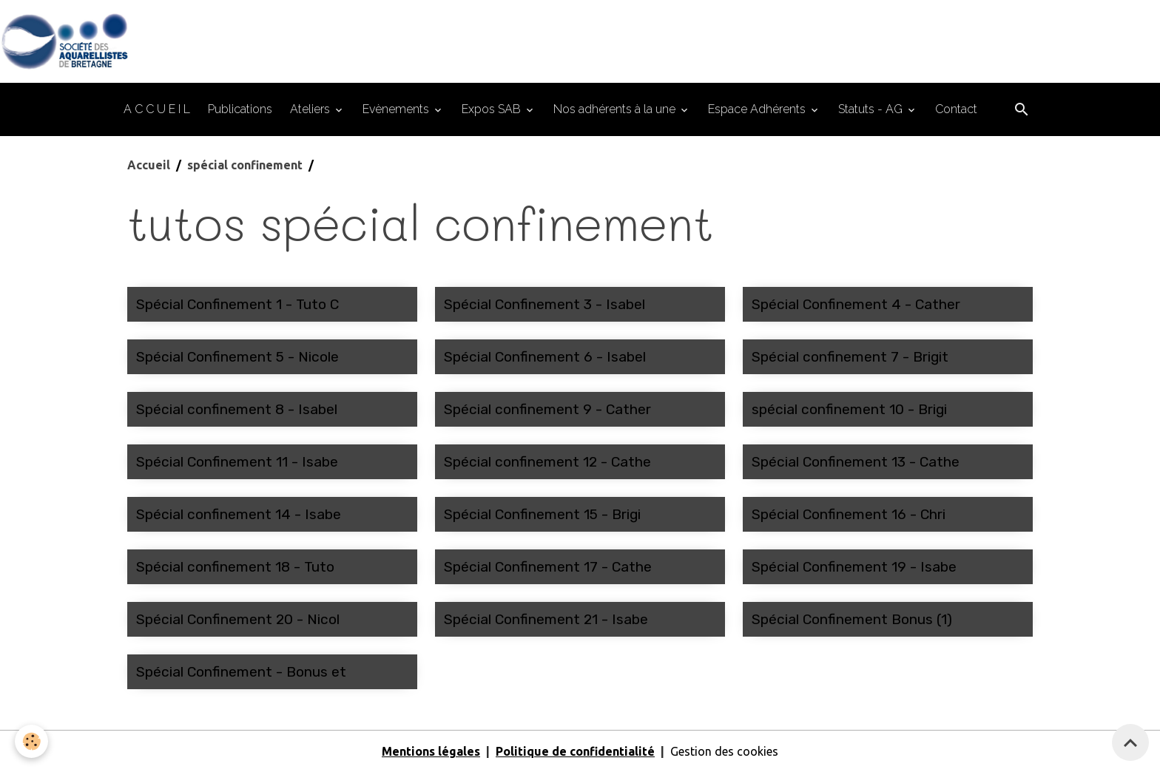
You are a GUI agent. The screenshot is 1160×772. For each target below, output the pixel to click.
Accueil (148, 165)
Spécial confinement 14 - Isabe (238, 514)
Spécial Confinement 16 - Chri (848, 514)
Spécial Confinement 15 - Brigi (542, 514)
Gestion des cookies (724, 751)
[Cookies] (31, 741)
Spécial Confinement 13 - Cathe (856, 461)
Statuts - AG (872, 109)
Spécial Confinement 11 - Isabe (237, 461)
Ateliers (311, 109)
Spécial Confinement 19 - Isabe (854, 566)
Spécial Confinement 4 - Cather (856, 304)
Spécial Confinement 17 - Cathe (548, 566)
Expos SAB (493, 109)
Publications (240, 109)
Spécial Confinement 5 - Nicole (237, 356)
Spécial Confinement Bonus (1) (852, 619)
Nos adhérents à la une (615, 109)
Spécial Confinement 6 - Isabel (545, 356)
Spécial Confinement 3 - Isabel (544, 304)
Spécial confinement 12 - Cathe (547, 461)
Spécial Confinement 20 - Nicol (238, 619)
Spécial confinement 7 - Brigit (850, 356)
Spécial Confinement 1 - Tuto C (237, 304)
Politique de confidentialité (575, 751)
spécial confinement (245, 165)
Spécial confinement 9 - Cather (547, 409)
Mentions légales (431, 751)
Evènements (397, 109)
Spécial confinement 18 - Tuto (235, 566)
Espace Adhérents (758, 109)
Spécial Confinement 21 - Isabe (546, 619)
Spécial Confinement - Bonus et (241, 671)
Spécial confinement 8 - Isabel (236, 409)
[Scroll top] (1130, 742)
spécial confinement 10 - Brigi (849, 409)
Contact (956, 109)
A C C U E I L (157, 109)
